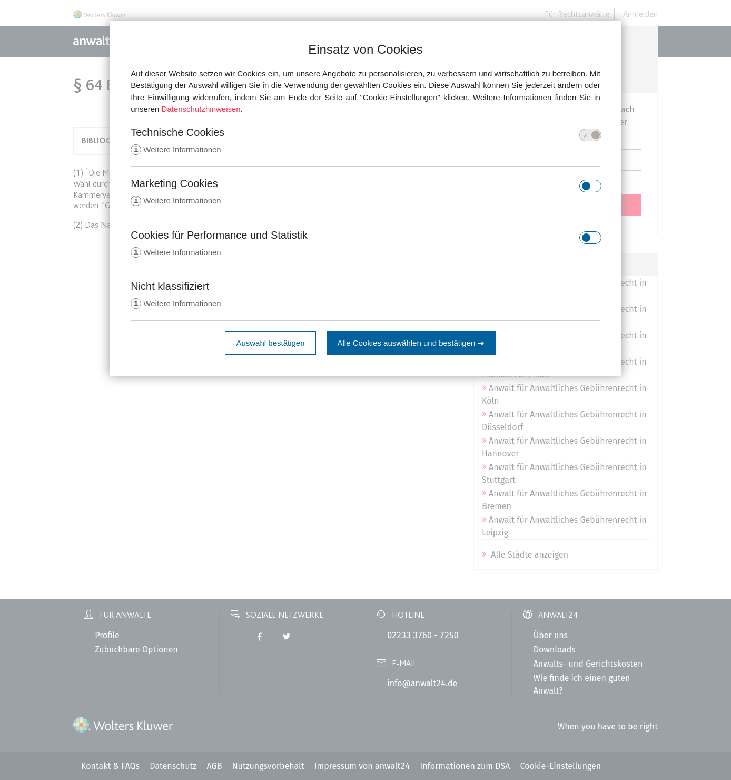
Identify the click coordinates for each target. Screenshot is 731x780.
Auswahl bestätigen (270, 344)
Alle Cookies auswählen (411, 344)
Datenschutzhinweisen (201, 108)
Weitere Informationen (176, 149)
